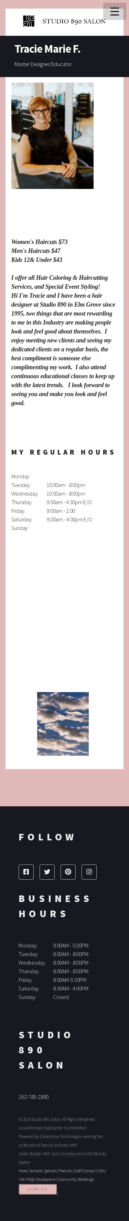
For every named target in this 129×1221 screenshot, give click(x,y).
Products (65, 1170)
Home (23, 1170)
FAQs (30, 1179)
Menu (114, 11)
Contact (89, 1170)
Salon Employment (68, 1154)
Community (67, 1179)
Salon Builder (30, 1154)
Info (21, 1179)
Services (36, 1170)
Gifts (101, 1170)
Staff (77, 1170)
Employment (46, 1179)
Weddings (85, 1179)
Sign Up (37, 1189)
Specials (50, 1170)
